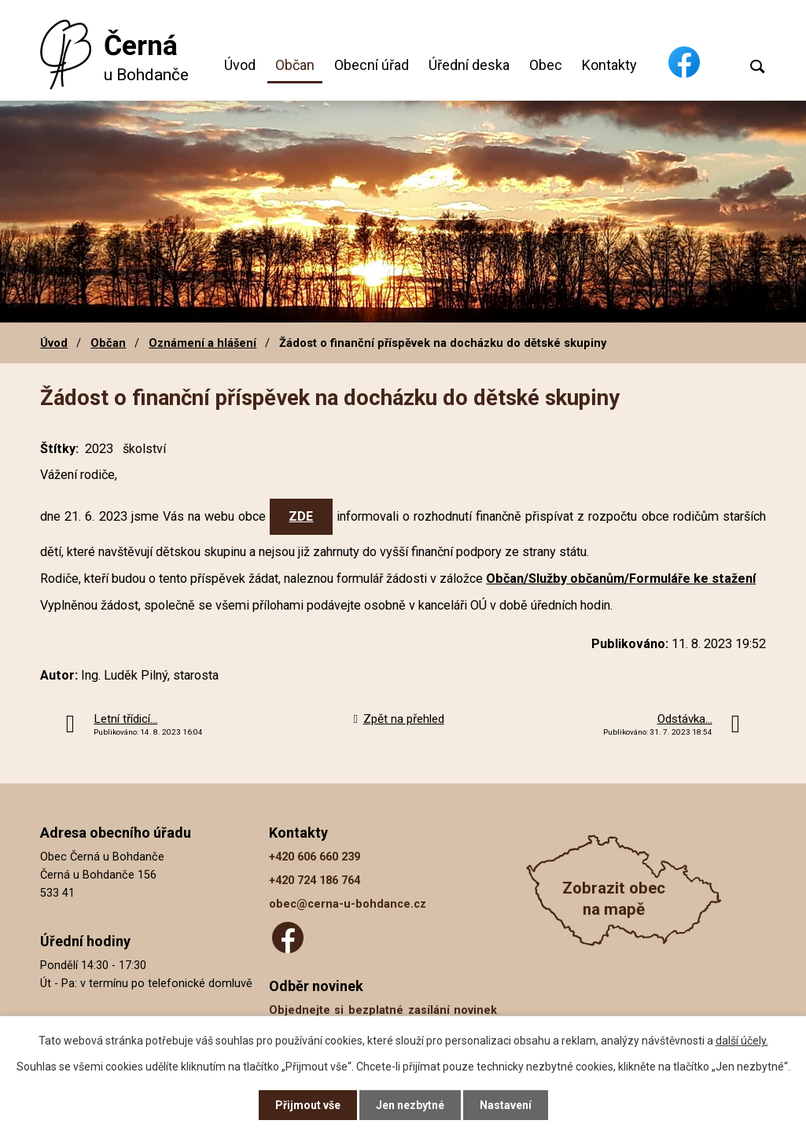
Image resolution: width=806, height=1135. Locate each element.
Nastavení (506, 1105)
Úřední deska (469, 65)
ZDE (301, 516)
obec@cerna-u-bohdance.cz (347, 904)
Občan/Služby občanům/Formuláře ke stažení (621, 578)
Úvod (240, 65)
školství (144, 448)
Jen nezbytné (410, 1105)
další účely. (742, 1040)
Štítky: (59, 448)
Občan (295, 65)
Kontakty (609, 65)
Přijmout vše (307, 1105)
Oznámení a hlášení (202, 343)
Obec (545, 65)
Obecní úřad (371, 65)
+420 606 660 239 (314, 857)
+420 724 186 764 (314, 880)
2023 (99, 448)
